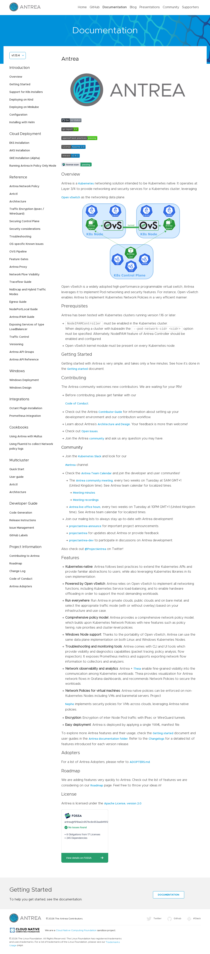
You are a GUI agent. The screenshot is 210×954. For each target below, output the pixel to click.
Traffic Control (19, 337)
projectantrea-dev (81, 540)
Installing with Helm (22, 122)
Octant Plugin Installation (25, 408)
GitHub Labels (18, 535)
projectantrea (78, 533)
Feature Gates (18, 259)
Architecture (17, 201)
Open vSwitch (70, 197)
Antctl (13, 194)
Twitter (154, 918)
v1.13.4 (16, 55)
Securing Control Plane (24, 221)
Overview (15, 76)
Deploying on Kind (21, 99)
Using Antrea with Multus (25, 436)
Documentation (115, 7)
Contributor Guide (110, 412)
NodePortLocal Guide (23, 309)
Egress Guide (18, 302)
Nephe (69, 704)
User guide (16, 477)
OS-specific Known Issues (26, 244)
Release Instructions (22, 520)
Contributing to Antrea (24, 556)
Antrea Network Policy (24, 186)
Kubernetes (86, 183)
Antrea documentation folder (108, 739)
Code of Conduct (20, 579)
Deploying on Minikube (24, 107)
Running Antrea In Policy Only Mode (32, 165)
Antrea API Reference (24, 359)
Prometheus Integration (25, 416)
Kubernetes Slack (89, 456)
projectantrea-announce (85, 526)
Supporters (190, 7)
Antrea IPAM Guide (21, 317)
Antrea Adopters (20, 586)
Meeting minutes (84, 492)
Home (82, 7)
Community (171, 7)
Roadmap (15, 563)
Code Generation (20, 512)
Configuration (18, 114)
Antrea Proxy (18, 267)
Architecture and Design (114, 424)
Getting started (77, 369)
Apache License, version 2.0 (122, 803)
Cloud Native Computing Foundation (76, 930)
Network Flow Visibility (24, 274)
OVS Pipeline (18, 251)
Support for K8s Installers (26, 92)
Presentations (149, 7)
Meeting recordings (86, 500)
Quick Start (16, 469)
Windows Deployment (24, 380)
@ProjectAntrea (95, 549)
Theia (137, 668)
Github (174, 918)
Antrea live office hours (84, 507)
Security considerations (24, 229)
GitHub (95, 7)
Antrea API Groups (21, 352)
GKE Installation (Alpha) (24, 158)
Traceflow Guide (20, 282)
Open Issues (89, 431)
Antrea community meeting (94, 480)
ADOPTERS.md (140, 762)
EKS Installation (19, 143)
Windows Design (20, 387)
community (96, 438)
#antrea (70, 465)
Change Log (17, 571)
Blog (133, 7)
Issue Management (21, 527)
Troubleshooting (20, 236)
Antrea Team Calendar (96, 473)
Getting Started (19, 84)
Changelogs (156, 739)
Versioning (16, 344)
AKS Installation (19, 150)
